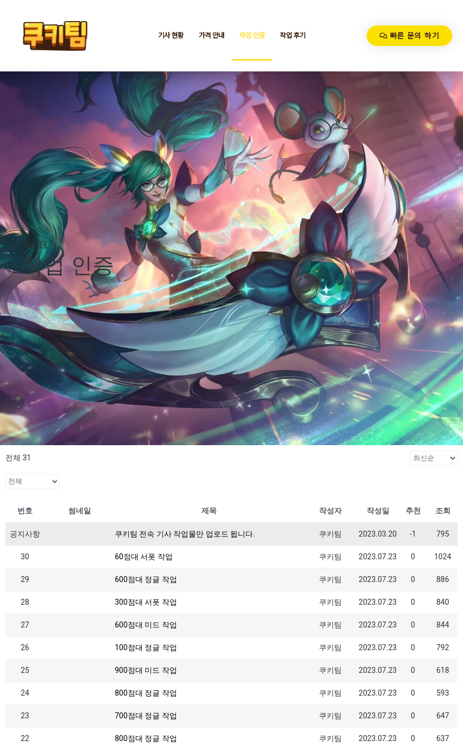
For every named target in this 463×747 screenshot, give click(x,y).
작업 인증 (252, 35)
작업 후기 (292, 35)
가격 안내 (211, 35)
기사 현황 (171, 35)
